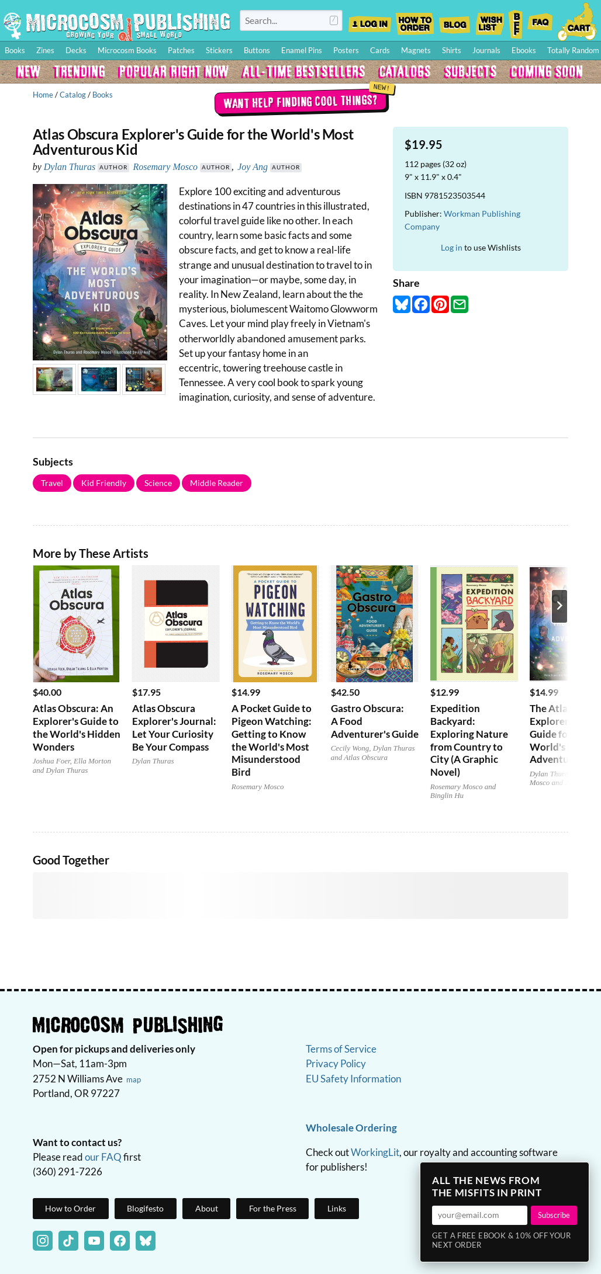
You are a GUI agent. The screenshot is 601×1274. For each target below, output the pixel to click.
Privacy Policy (336, 1063)
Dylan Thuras (69, 167)
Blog (454, 20)
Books (102, 94)
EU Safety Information (353, 1078)
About (206, 1208)
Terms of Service (341, 1049)
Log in (451, 247)
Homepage (117, 26)
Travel (52, 483)
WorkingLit (375, 1152)
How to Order (414, 20)
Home (43, 94)
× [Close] (576, 1174)
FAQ (540, 20)
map (133, 1079)
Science (158, 483)
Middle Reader (216, 483)
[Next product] (559, 606)
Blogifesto (145, 1208)
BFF (515, 20)
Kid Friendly (103, 483)
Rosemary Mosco (165, 167)
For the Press (272, 1208)
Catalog (73, 94)
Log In (369, 20)
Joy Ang (252, 167)
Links (336, 1208)
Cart (577, 20)
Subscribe (554, 1215)
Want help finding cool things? (301, 101)
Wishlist (489, 20)
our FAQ (103, 1157)
